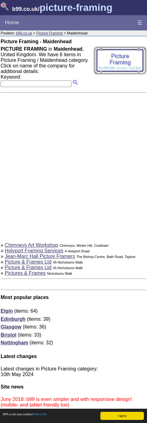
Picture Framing (49, 33)
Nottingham (14, 342)
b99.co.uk (24, 33)
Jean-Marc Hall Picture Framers (40, 256)
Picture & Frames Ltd (28, 261)
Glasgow (11, 326)
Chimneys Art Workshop (31, 245)
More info (40, 414)
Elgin (7, 311)
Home (12, 22)
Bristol (8, 335)
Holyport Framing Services (34, 250)
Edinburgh (13, 319)
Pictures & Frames (25, 273)
